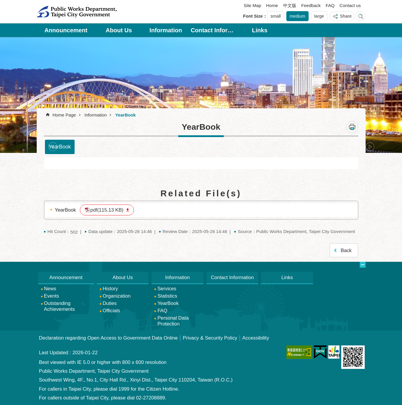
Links (260, 30)
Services (166, 288)
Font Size (253, 16)
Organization (117, 296)
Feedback (311, 5)
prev (52, 146)
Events (51, 296)
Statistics (167, 296)
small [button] (275, 16)
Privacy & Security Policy (210, 338)
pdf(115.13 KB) (107, 210)
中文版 (289, 5)
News (50, 288)
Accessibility (255, 338)
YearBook (125, 114)
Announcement (66, 30)
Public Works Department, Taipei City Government (77, 12)
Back (346, 250)
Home (272, 5)
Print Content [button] (352, 127)
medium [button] (297, 16)
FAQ (330, 5)
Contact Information (213, 30)
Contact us (350, 5)
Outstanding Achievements (59, 306)
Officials (111, 310)
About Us (119, 30)
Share (345, 16)
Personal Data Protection (173, 321)
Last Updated (53, 352)
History (110, 288)
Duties (110, 303)
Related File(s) (201, 193)
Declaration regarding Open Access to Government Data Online (108, 338)
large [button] (319, 16)
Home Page (64, 114)
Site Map (252, 5)
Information (165, 30)
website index (361, 16)
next (370, 146)
